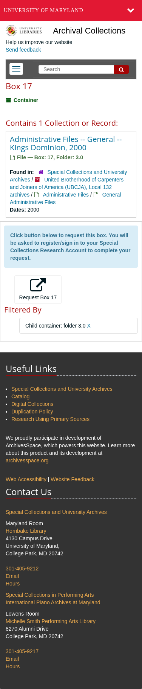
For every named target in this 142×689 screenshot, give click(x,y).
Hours (13, 584)
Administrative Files (66, 195)
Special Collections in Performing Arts (50, 595)
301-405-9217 (22, 651)
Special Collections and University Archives (62, 389)
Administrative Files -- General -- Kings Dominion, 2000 (66, 143)
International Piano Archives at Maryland (53, 602)
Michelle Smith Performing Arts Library (51, 621)
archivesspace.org (27, 460)
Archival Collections (89, 30)
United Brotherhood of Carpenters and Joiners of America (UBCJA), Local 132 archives (66, 187)
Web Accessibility (26, 479)
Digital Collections (32, 404)
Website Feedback (72, 479)
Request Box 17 (38, 289)
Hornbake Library (26, 531)
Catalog (20, 396)
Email (12, 576)
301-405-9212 (22, 569)
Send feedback (23, 50)
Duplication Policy (32, 412)
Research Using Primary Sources (50, 419)
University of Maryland (43, 10)
